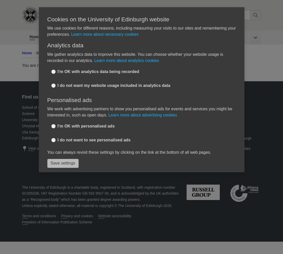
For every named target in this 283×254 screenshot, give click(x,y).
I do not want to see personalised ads (94, 140)
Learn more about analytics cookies (126, 60)
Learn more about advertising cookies (142, 115)
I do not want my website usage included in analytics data (114, 85)
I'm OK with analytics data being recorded (98, 71)
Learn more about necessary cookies (105, 34)
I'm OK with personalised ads (86, 126)
